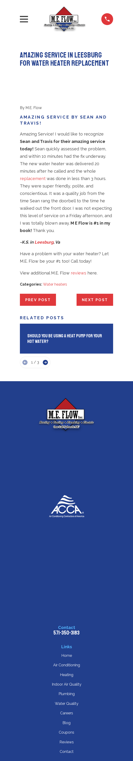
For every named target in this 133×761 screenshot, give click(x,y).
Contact (67, 751)
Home (66, 655)
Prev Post (38, 300)
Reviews (66, 742)
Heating (66, 675)
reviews (78, 273)
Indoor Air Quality (66, 684)
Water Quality (66, 703)
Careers (66, 713)
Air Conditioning (66, 665)
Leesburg (43, 242)
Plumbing (67, 694)
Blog (66, 723)
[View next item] (45, 362)
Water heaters (55, 284)
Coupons (66, 732)
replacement (33, 178)
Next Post (95, 300)
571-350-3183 (66, 632)
